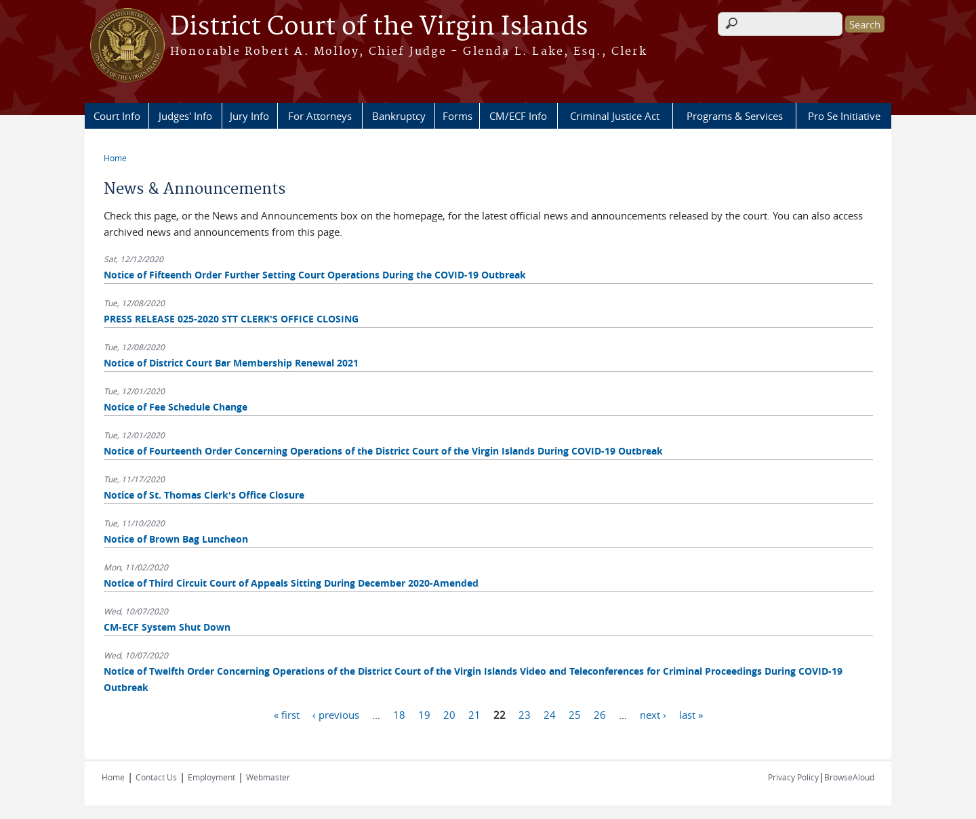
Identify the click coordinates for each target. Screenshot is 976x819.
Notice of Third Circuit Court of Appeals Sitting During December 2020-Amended (291, 582)
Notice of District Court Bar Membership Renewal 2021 (231, 362)
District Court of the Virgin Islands (379, 27)
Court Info (117, 116)
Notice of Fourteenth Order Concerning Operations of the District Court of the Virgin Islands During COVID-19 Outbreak (383, 450)
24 (550, 714)
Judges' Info (185, 116)
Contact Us (156, 777)
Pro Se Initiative (844, 116)
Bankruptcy (399, 116)
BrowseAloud (849, 777)
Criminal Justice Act (614, 116)
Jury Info (249, 116)
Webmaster (268, 777)
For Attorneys (320, 116)
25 (575, 714)
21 (474, 714)
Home (115, 157)
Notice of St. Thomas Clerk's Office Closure (204, 494)
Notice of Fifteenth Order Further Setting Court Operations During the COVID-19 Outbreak (315, 274)
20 (449, 714)
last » (691, 714)
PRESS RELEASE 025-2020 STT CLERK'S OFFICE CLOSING (231, 318)
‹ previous (335, 714)
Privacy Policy (793, 777)
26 (600, 714)
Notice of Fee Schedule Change (175, 406)
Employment (211, 777)
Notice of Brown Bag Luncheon (176, 538)
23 (524, 714)
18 (399, 714)
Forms (457, 116)
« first (287, 714)
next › (653, 714)
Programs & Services (735, 116)
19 (424, 714)
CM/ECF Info (518, 116)
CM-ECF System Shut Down (167, 627)
